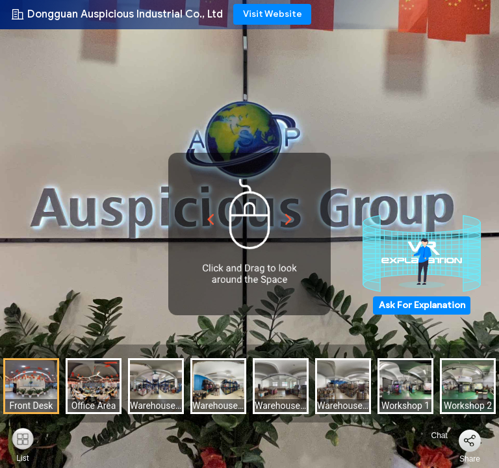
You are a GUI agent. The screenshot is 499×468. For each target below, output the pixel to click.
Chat (432, 435)
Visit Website (272, 14)
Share (469, 458)
